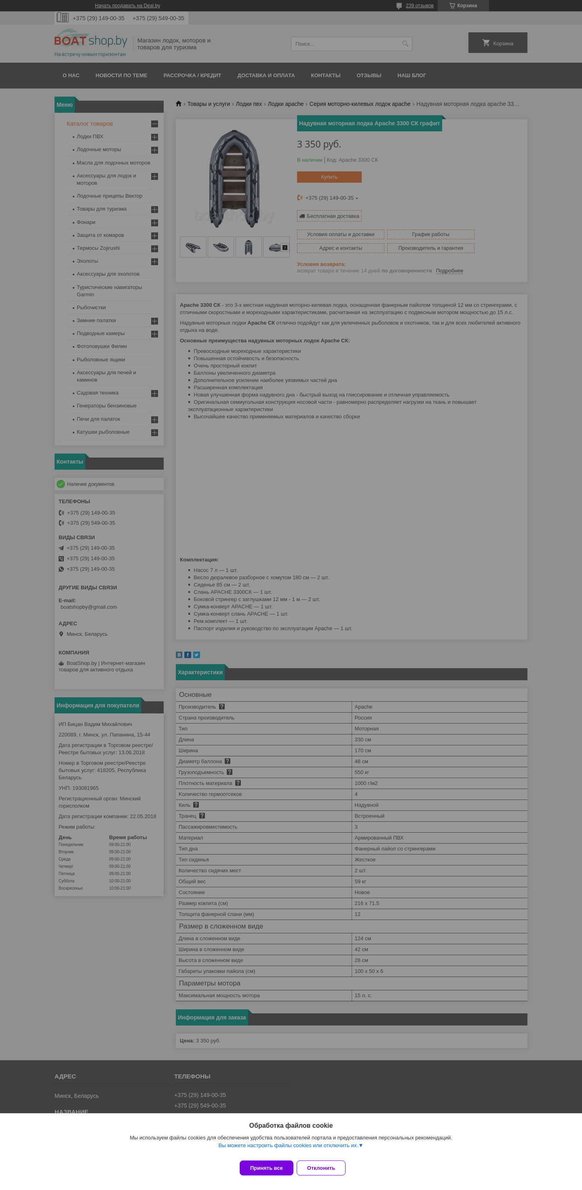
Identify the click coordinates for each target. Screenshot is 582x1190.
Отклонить (326, 1168)
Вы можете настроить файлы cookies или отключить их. (288, 1150)
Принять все (266, 1168)
